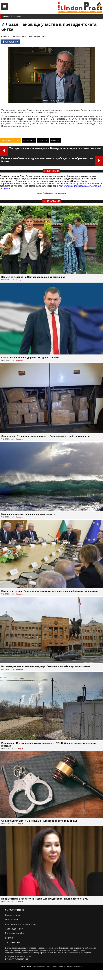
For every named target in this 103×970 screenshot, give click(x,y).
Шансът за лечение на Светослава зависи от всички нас (33, 277)
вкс (18, 140)
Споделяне (10, 42)
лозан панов (7, 140)
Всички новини (12, 915)
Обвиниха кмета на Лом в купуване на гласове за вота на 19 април (39, 821)
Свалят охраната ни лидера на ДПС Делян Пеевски (30, 357)
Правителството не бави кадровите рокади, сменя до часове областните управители (49, 591)
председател (29, 140)
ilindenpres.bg (26, 966)
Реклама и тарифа (14, 933)
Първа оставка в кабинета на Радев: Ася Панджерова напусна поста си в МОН (45, 899)
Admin (5, 37)
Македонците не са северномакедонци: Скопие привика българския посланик (45, 666)
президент (42, 140)
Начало (6, 16)
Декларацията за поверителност (21, 924)
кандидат (55, 140)
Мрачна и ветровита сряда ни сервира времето (28, 514)
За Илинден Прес (14, 929)
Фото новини (11, 920)
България (17, 16)
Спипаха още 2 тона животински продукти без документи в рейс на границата (45, 436)
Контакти (9, 938)
